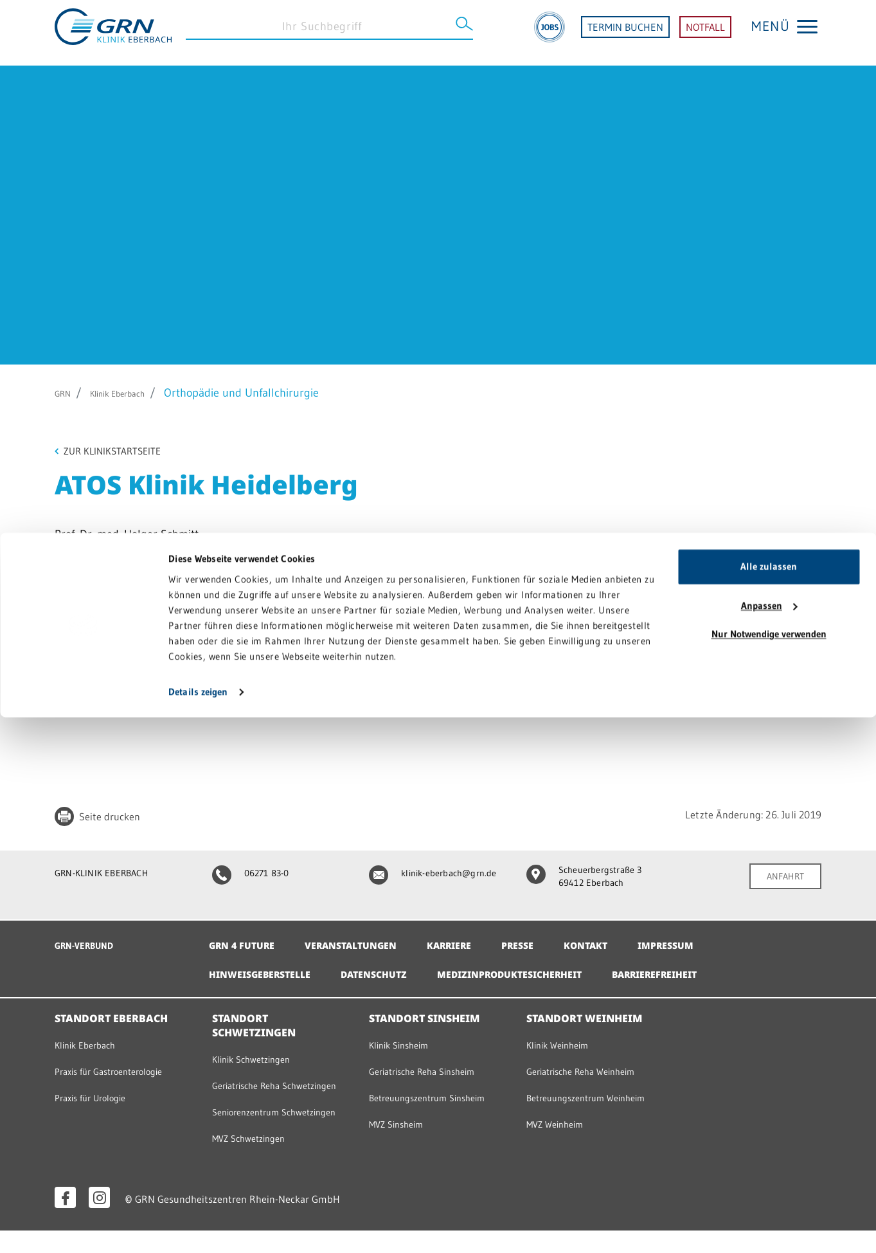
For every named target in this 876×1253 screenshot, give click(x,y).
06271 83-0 (256, 875)
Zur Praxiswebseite (111, 682)
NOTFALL (705, 32)
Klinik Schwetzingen (257, 1052)
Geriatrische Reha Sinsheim (431, 1065)
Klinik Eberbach (135, 393)
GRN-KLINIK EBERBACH (110, 874)
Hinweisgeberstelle (267, 968)
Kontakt (621, 939)
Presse (548, 939)
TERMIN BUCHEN (625, 32)
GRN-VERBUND (90, 939)
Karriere (473, 939)
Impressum (707, 939)
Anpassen (769, 1141)
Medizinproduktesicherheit (541, 968)
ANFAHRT (781, 879)
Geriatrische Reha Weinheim (590, 1065)
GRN (66, 393)
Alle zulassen (768, 1102)
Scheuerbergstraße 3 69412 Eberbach (591, 880)
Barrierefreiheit (703, 968)
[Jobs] (549, 32)
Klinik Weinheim (562, 1038)
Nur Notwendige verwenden (769, 1170)
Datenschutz (392, 968)
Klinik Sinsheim (403, 1038)
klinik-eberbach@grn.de (426, 880)
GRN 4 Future (246, 939)
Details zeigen (198, 1227)
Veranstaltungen (365, 939)
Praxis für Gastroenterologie (118, 1065)
